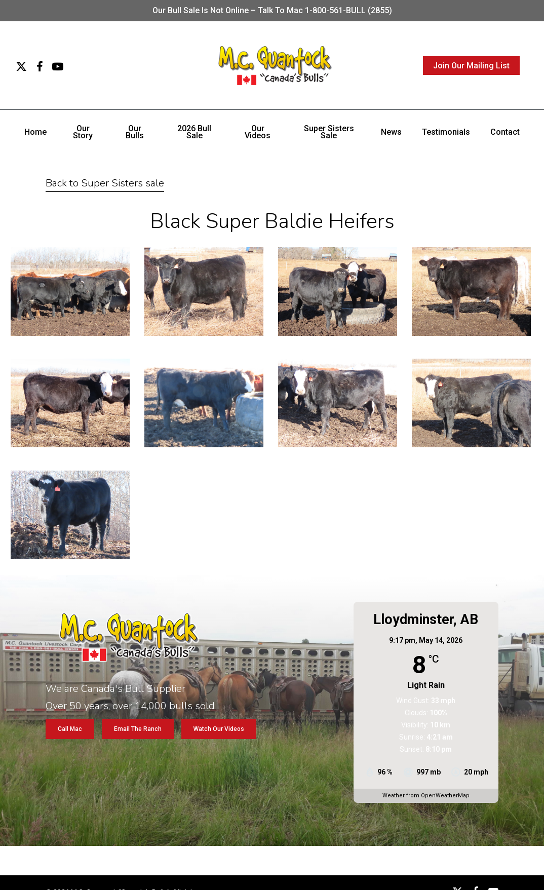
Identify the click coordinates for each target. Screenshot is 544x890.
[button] (70, 729)
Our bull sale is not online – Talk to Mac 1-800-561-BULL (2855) (272, 10)
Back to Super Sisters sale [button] (105, 183)
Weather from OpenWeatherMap (426, 795)
